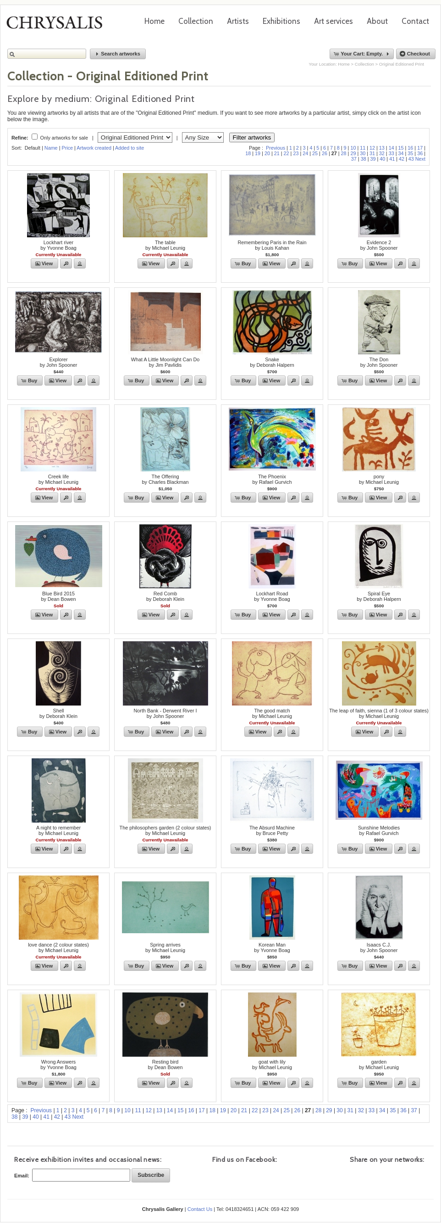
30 (362, 153)
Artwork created (94, 148)
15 (401, 148)
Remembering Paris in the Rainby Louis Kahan (271, 245)
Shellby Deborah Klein (58, 713)
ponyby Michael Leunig (379, 479)
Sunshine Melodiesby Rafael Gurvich (379, 830)
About (377, 21)
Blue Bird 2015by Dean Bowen (58, 596)
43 (411, 159)
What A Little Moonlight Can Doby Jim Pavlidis (165, 362)
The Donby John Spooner (379, 362)
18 (248, 153)
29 (353, 153)
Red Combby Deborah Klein (165, 596)
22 (286, 153)
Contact (415, 21)
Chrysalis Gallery (57, 25)
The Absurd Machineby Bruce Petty (272, 830)
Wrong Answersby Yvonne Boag (58, 1064)
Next (420, 159)
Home (154, 21)
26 (324, 153)
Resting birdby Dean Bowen (165, 1064)
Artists (238, 21)
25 (315, 153)
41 (392, 159)
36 (420, 153)
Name (51, 148)
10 (353, 148)
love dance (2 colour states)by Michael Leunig (58, 947)
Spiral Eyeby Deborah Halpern (379, 596)
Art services (333, 21)
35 (410, 153)
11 (362, 148)
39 (372, 159)
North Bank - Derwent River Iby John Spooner (165, 713)
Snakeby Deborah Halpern (272, 362)
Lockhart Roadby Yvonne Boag (272, 596)
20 (267, 153)
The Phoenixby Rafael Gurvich (272, 479)
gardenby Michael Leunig (379, 1064)
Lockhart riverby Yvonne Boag (58, 245)
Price (67, 148)
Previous (275, 148)
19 (257, 153)
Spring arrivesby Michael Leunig (165, 947)
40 (382, 159)
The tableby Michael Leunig (165, 245)
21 (277, 153)
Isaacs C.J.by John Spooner (379, 947)
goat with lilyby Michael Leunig (272, 1064)
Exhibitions (281, 21)
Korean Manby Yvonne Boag (272, 947)
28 (344, 153)
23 (295, 153)
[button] (118, 54)
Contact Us (199, 1209)
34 (401, 153)
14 (391, 148)
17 (420, 148)
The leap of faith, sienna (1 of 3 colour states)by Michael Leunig (379, 713)
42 (401, 159)
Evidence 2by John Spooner (379, 245)
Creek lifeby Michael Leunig (58, 479)
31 (372, 153)
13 (382, 148)
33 (391, 153)
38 (363, 159)
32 (382, 153)
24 (305, 153)
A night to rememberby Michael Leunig (58, 830)
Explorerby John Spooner (58, 362)
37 (354, 159)
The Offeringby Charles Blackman (165, 479)
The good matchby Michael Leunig (272, 713)
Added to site (129, 148)
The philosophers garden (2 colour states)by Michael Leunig (165, 830)
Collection (195, 21)
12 (372, 148)
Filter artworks (252, 137)
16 (410, 148)
